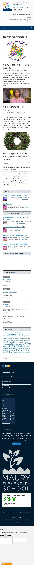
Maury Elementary (22, 70)
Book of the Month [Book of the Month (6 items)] (20, 333)
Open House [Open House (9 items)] (15, 344)
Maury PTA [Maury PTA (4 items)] (5, 340)
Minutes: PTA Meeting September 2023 (15, 244)
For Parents (4, 379)
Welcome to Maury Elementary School (15, 195)
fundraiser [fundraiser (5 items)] (26, 335)
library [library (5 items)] (25, 337)
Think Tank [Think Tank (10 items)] (10, 352)
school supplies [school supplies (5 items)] (20, 348)
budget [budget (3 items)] (27, 333)
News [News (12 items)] (5, 342)
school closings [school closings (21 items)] (9, 348)
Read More (16, 443)
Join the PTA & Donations (8, 377)
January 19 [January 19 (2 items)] (10, 336)
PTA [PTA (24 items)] (26, 343)
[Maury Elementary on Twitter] (6, 366)
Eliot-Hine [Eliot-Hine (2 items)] (5, 335)
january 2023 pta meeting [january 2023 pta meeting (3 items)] (17, 336)
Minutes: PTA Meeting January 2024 (14, 227)
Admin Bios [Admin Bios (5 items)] (6, 333)
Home (11, 33)
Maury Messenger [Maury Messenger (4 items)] (25, 338)
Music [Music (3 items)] (28, 340)
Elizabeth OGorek (20, 112)
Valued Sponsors (5, 385)
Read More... (25, 199)
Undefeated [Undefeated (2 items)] (16, 352)
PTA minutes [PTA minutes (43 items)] (15, 345)
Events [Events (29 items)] (10, 334)
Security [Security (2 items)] (26, 348)
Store (3, 383)
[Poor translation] (9, 535)
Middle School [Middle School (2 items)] (16, 340)
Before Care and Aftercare (7, 381)
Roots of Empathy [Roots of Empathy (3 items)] (26, 346)
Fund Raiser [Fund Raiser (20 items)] (18, 335)
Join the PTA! (7, 204)
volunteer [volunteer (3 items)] (21, 352)
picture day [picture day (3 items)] (21, 344)
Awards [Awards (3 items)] (13, 333)
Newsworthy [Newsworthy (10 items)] (20, 342)
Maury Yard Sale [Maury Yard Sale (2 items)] (11, 340)
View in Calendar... (6, 285)
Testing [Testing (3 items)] (4, 352)
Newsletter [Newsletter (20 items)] (11, 342)
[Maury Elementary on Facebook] (3, 366)
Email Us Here (25, 519)
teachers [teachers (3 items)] (14, 350)
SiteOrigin (16, 522)
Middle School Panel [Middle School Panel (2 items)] (23, 340)
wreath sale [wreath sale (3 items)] (25, 352)
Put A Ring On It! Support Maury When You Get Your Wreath (15, 156)
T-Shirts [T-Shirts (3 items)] (10, 350)
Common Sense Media (7, 387)
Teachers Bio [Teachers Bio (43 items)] (22, 349)
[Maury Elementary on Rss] (8, 366)
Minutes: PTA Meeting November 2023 (15, 235)
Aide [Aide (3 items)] (10, 333)
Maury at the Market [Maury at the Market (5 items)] (15, 338)
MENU (3, 28)
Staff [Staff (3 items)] (29, 348)
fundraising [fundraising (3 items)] (5, 336)
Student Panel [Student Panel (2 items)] (5, 350)
